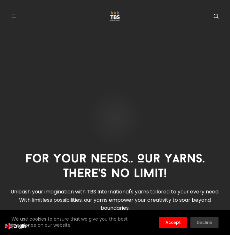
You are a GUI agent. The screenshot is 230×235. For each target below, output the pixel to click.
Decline (204, 222)
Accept (173, 222)
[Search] (216, 16)
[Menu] (14, 16)
